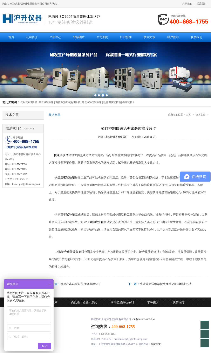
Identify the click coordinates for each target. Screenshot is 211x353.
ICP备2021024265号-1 (143, 319)
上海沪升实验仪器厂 (116, 136)
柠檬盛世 (156, 344)
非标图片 (153, 302)
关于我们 (187, 3)
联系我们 (201, 3)
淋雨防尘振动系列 (122, 302)
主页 (188, 114)
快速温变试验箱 (63, 155)
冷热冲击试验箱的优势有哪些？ (80, 284)
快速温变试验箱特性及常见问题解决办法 (166, 284)
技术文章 (200, 114)
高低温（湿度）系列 (84, 302)
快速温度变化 (95, 222)
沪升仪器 (145, 251)
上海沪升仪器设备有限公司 (72, 251)
